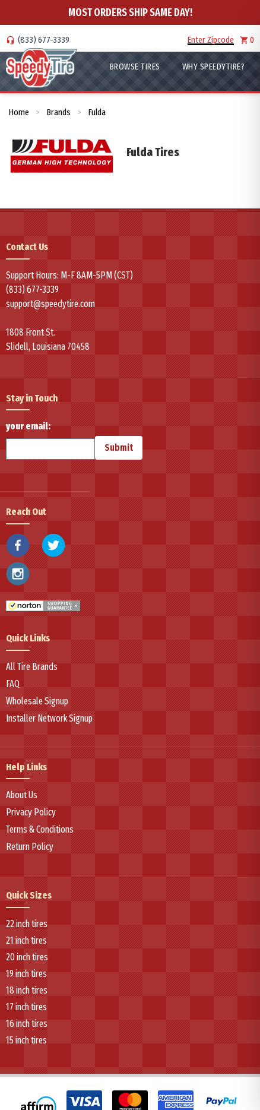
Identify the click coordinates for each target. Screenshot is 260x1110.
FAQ (13, 684)
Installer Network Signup (49, 718)
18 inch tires (26, 990)
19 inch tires (26, 973)
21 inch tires (26, 940)
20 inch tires (27, 957)
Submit (118, 447)
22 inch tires (26, 923)
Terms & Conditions (40, 829)
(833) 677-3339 (43, 39)
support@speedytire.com (50, 303)
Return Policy (29, 846)
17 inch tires (26, 1007)
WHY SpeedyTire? (213, 66)
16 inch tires (26, 1023)
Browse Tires (135, 66)
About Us (21, 795)
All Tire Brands (32, 666)
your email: (50, 440)
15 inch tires (26, 1040)
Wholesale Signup (37, 701)
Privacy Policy (31, 812)
